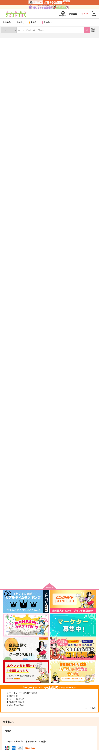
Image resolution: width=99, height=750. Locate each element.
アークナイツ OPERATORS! (23, 693)
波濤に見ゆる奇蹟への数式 (47, 539)
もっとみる (90, 708)
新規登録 (73, 14)
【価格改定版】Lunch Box (47, 268)
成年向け (20, 22)
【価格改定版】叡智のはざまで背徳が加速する (57, 403)
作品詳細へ (40, 212)
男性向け (33, 22)
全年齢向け (8, 22)
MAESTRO (39, 448)
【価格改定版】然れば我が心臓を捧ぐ (53, 313)
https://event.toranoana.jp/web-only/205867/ (71, 113)
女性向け (46, 22)
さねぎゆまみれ (16, 705)
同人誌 (18, 40)
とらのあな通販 (7, 40)
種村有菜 (13, 696)
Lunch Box (39, 494)
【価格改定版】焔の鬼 (45, 358)
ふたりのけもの (16, 699)
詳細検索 (93, 30)
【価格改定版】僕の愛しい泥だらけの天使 (55, 222)
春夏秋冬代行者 (16, 702)
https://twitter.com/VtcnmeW (34, 110)
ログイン (84, 14)
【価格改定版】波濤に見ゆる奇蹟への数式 (55, 177)
